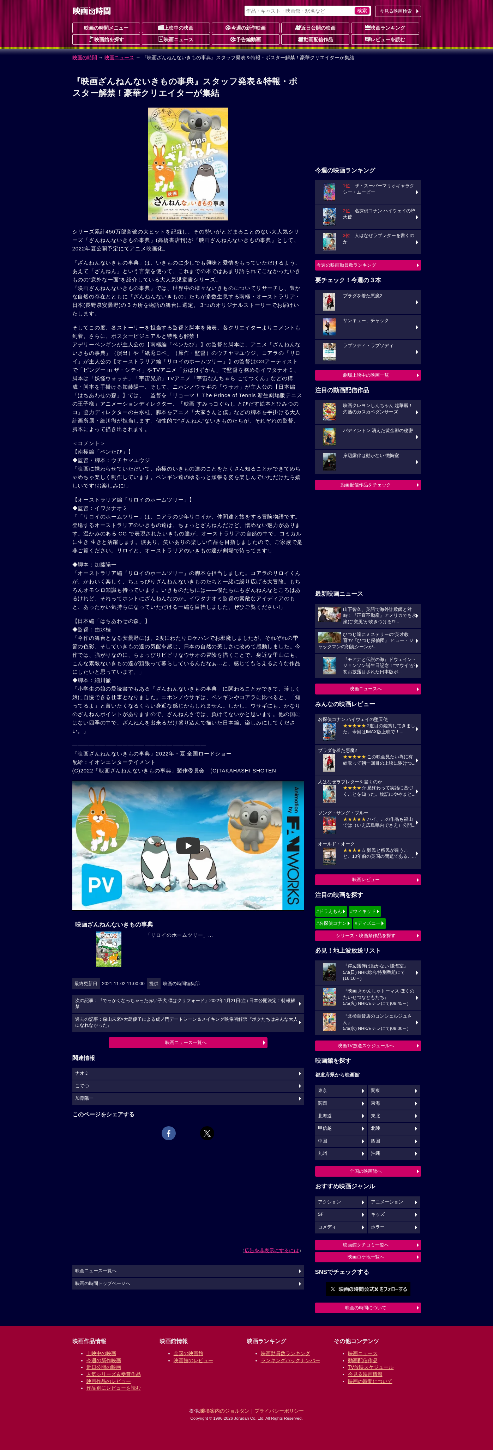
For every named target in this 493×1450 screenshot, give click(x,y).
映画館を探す (106, 39)
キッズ (378, 1214)
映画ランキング (385, 27)
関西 (322, 1103)
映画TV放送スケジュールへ (366, 1045)
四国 (375, 1141)
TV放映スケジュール (371, 1367)
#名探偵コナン (332, 923)
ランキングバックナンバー (290, 1360)
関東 (375, 1090)
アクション (329, 1202)
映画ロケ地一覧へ (366, 1257)
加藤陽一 (84, 1098)
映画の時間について (365, 1307)
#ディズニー (367, 923)
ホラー (378, 1227)
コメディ (327, 1227)
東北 (375, 1116)
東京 (322, 1090)
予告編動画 (245, 39)
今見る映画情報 (365, 1374)
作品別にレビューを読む (113, 1388)
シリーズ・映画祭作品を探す (366, 935)
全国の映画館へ (366, 1171)
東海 (375, 1103)
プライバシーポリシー (279, 1411)
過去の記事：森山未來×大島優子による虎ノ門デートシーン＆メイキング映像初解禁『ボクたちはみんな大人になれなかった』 (186, 1022)
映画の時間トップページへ (102, 1283)
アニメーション (387, 1202)
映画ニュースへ (366, 688)
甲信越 (325, 1128)
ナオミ (82, 1073)
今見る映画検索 (396, 11)
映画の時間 (84, 57)
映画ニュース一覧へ (185, 1042)
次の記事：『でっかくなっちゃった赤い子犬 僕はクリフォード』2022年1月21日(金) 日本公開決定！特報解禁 (185, 1003)
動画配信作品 (315, 39)
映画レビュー (366, 879)
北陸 (375, 1128)
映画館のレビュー (193, 1360)
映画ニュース (175, 39)
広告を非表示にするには (272, 1250)
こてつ (82, 1086)
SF (321, 1214)
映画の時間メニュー (106, 28)
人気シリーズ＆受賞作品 (113, 1374)
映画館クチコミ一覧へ (366, 1245)
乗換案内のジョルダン (224, 1411)
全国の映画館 (188, 1353)
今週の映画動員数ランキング (346, 265)
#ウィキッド (362, 911)
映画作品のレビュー (108, 1381)
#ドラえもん (329, 911)
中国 (322, 1141)
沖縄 (375, 1153)
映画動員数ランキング (285, 1353)
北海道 (325, 1116)
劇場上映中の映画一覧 (366, 375)
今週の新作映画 (246, 27)
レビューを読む (385, 39)
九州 (322, 1153)
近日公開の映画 (315, 27)
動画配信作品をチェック (366, 484)
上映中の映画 (175, 27)
